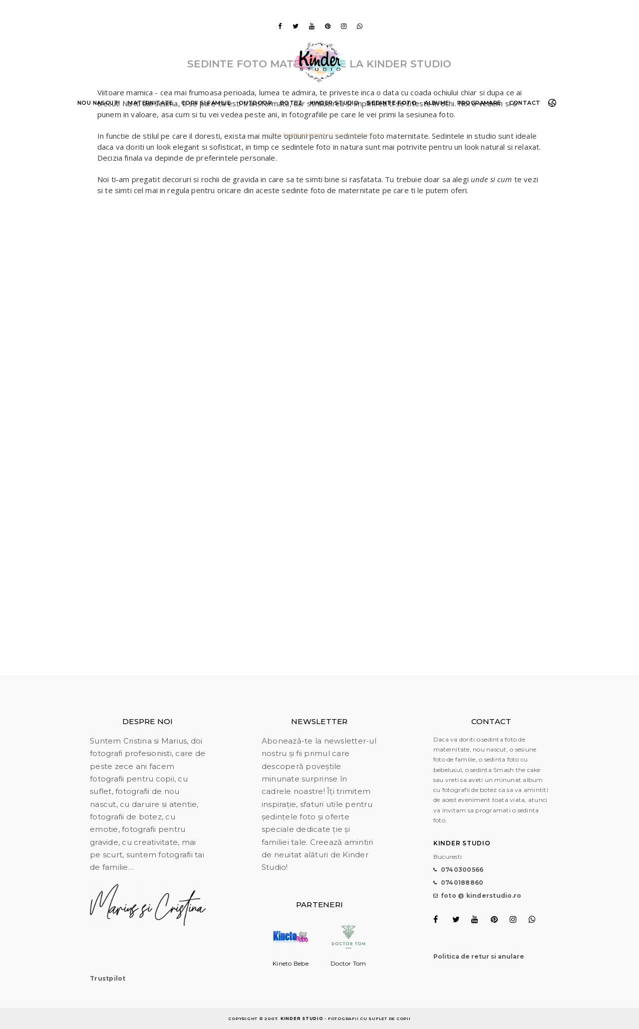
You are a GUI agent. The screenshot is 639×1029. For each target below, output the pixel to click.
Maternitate (150, 102)
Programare (479, 102)
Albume (436, 102)
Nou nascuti (98, 102)
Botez (291, 102)
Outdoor (255, 102)
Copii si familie (206, 102)
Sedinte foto (391, 102)
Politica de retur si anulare (478, 956)
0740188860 (462, 882)
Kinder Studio (334, 102)
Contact (525, 102)
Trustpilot (108, 978)
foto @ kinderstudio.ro (481, 895)
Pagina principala (303, 134)
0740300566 (462, 869)
